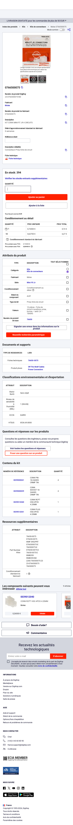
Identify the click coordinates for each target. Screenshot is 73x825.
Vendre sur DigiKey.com (12, 686)
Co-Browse (9, 749)
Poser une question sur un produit (26, 453)
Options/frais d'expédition (13, 719)
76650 (29, 319)
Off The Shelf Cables (36, 367)
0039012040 (19, 502)
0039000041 (19, 480)
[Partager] (69, 29)
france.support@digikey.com (17, 745)
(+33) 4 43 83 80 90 (13, 741)
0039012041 (19, 512)
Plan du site (8, 693)
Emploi (6, 690)
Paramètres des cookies (12, 820)
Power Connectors (35, 369)
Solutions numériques (12, 696)
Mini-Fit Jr (31, 283)
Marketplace (8, 683)
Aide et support (9, 713)
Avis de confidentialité (47, 666)
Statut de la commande (12, 716)
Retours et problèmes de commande (17, 722)
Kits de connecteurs (38, 27)
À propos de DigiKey (11, 680)
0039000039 (19, 491)
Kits (23, 27)
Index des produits (9, 27)
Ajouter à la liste (36, 205)
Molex (7, 105)
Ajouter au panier (36, 197)
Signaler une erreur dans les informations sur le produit (36, 327)
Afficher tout (21, 589)
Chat (7, 737)
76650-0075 (33, 360)
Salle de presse (9, 699)
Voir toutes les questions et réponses (28, 448)
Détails (42, 614)
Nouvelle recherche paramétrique (28, 335)
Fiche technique (13, 159)
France (7, 805)
